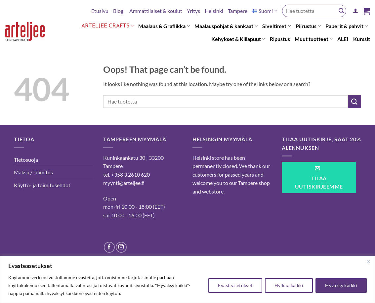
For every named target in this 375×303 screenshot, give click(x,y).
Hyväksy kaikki (341, 285)
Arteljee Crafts (107, 26)
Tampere (237, 11)
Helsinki (214, 11)
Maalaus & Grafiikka (164, 26)
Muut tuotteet (314, 39)
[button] (355, 11)
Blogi (119, 11)
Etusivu (99, 11)
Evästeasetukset (235, 285)
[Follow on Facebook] (109, 247)
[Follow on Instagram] (121, 247)
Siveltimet (276, 26)
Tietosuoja (26, 159)
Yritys (193, 11)
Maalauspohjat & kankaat (226, 26)
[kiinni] (368, 261)
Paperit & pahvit (346, 26)
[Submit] (341, 11)
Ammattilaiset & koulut (155, 11)
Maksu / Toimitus (33, 172)
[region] (187, 279)
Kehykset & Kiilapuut (238, 39)
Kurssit (361, 39)
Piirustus (308, 26)
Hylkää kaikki (288, 285)
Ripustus (280, 39)
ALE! (343, 39)
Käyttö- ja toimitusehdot (42, 185)
